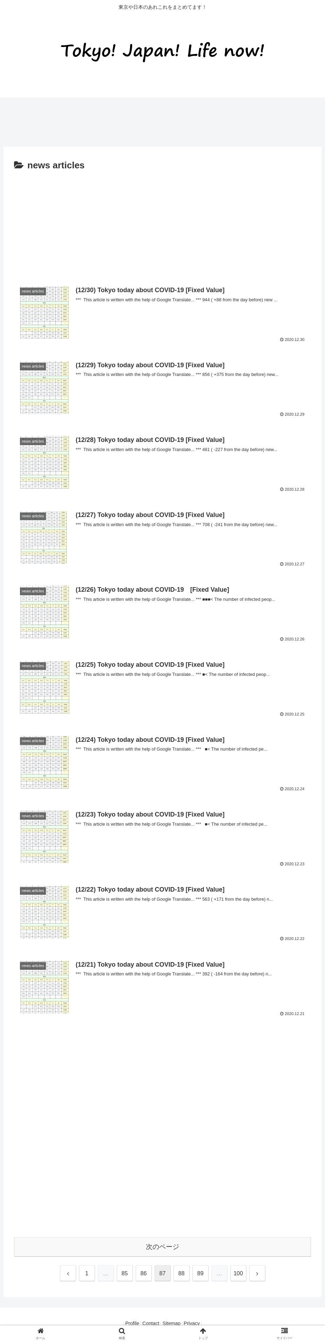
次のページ (162, 1246)
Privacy (198, 1323)
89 (200, 1273)
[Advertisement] (127, 119)
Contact (148, 1323)
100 (238, 1273)
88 (181, 1273)
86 (144, 1273)
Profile (126, 1323)
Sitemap (173, 1323)
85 (125, 1273)
